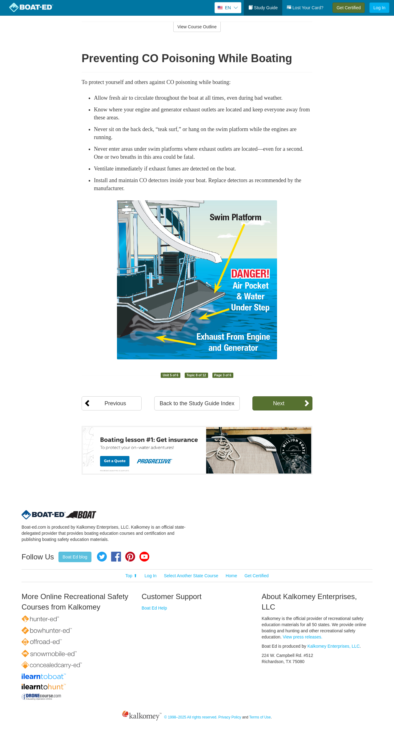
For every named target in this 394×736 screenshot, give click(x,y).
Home (231, 575)
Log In (379, 7)
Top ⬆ (131, 575)
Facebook (116, 557)
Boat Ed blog (74, 556)
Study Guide (263, 7)
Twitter (102, 557)
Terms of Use (260, 717)
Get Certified (348, 7)
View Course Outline (196, 26)
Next (278, 403)
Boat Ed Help (154, 608)
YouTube (144, 557)
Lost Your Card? (305, 7)
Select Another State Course (191, 575)
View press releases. (303, 636)
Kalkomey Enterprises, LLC (334, 646)
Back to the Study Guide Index (196, 403)
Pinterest (130, 557)
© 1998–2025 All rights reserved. (190, 717)
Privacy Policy (229, 717)
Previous (115, 403)
